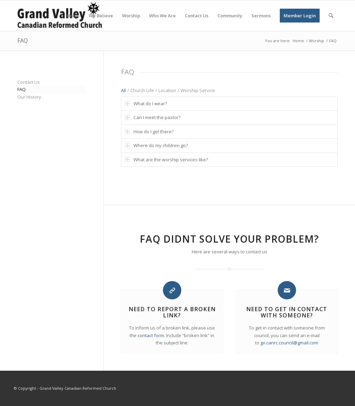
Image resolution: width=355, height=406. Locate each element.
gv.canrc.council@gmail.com (289, 343)
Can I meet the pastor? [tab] (153, 117)
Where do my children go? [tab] (156, 145)
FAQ (22, 40)
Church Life (142, 90)
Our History (29, 97)
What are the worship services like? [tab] (166, 159)
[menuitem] (73, 15)
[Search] (331, 15)
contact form (151, 335)
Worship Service (198, 90)
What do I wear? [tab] (146, 103)
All (123, 90)
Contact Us (28, 82)
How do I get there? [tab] (149, 131)
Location (167, 90)
